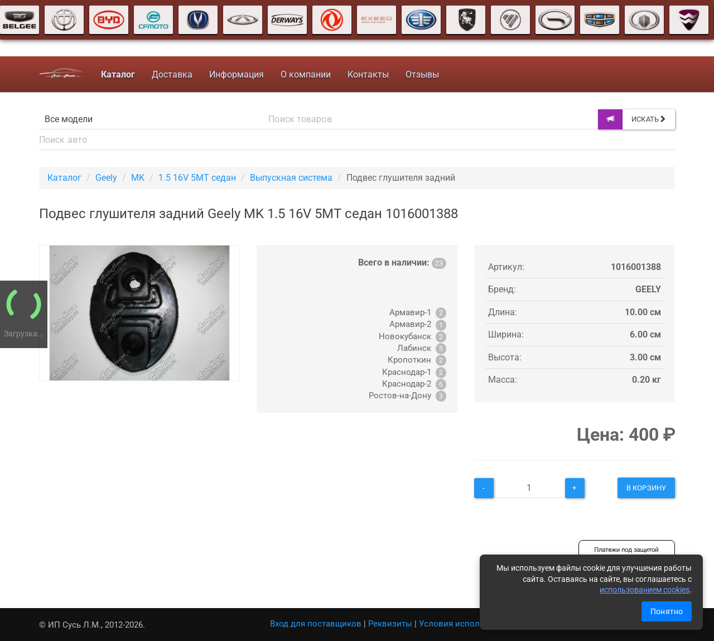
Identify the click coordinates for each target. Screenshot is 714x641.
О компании (306, 74)
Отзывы (422, 74)
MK (137, 177)
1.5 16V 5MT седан (197, 177)
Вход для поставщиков (315, 624)
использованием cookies (644, 589)
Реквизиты (390, 624)
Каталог (64, 177)
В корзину (646, 488)
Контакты (368, 74)
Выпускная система (291, 177)
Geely (106, 177)
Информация (236, 74)
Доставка (172, 74)
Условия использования (468, 624)
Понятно (666, 611)
